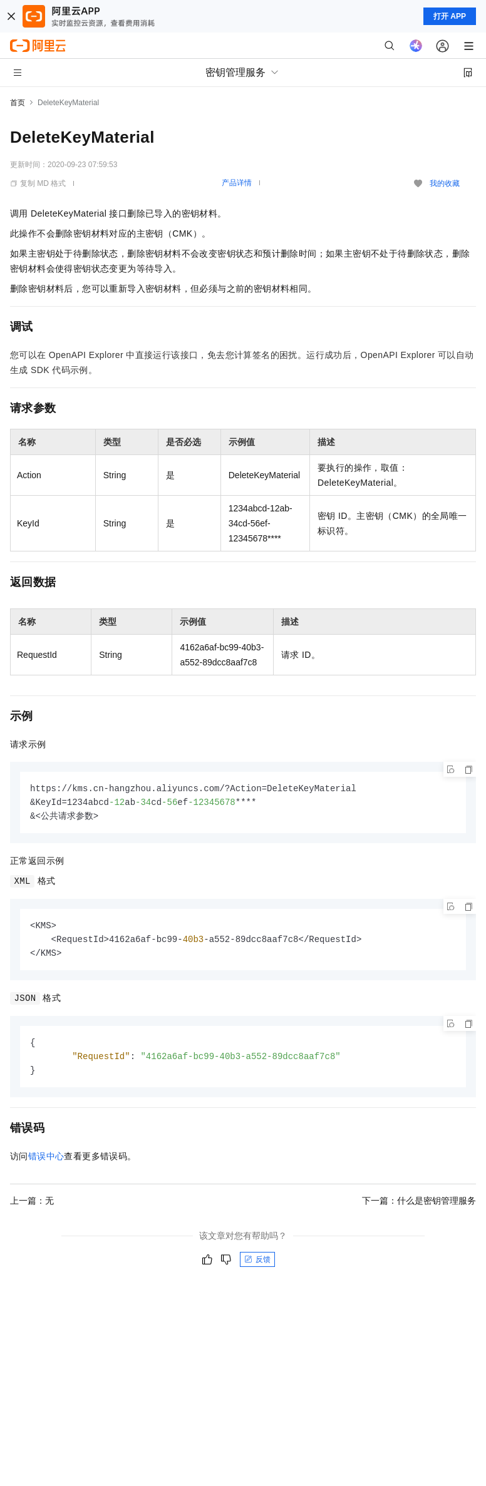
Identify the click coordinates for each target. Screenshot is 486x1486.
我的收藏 (445, 183)
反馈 (257, 1265)
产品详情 (237, 182)
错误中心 (46, 1162)
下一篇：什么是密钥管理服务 (419, 1206)
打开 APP (449, 16)
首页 (17, 102)
